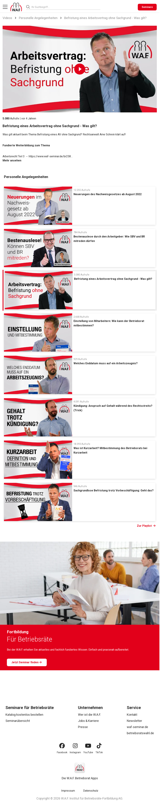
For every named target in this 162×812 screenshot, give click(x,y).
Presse (83, 727)
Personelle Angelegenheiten (38, 18)
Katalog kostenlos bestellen (24, 714)
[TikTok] (99, 745)
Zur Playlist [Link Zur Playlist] (146, 526)
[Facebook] (62, 745)
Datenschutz (90, 790)
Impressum (68, 790)
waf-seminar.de (137, 727)
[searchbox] (64, 7)
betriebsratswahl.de (140, 733)
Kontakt (132, 714)
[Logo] (16, 7)
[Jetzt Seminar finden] (27, 662)
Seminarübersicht (17, 721)
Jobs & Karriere (88, 721)
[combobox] (66, 7)
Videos (7, 18)
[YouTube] (88, 745)
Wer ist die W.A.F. (89, 714)
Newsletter (134, 721)
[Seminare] (147, 7)
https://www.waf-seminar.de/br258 (50, 156)
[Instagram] (75, 745)
